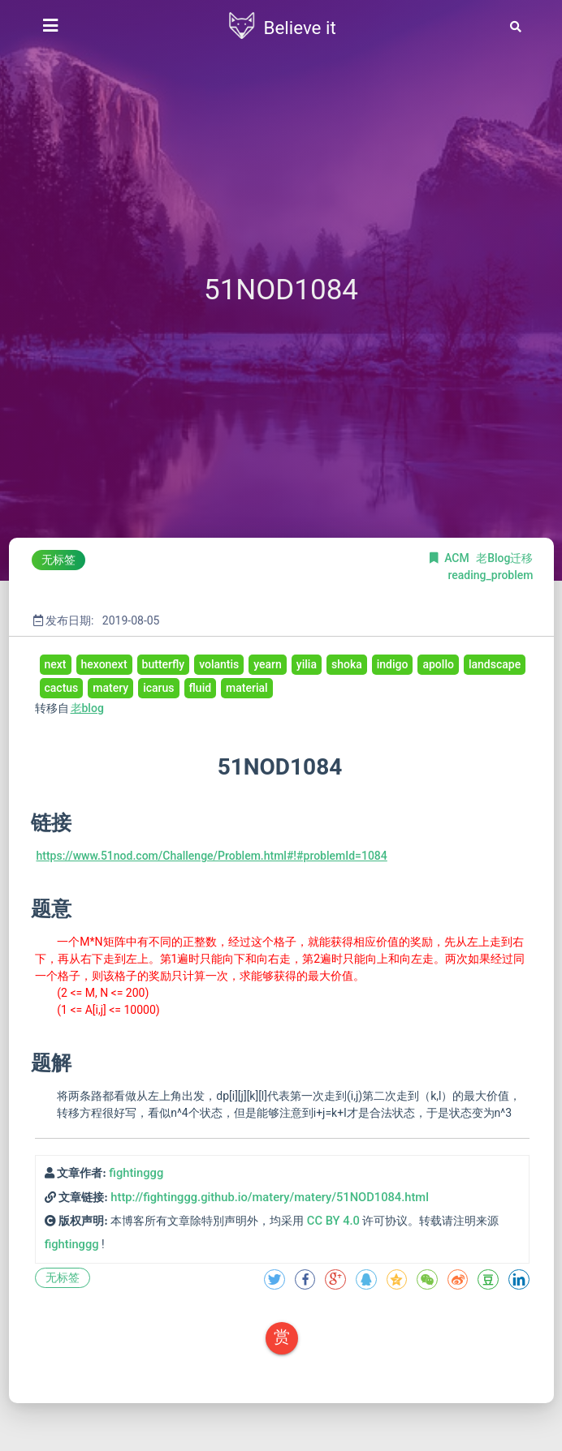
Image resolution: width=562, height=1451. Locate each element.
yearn (267, 664)
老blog (87, 708)
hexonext (104, 664)
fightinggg (136, 1173)
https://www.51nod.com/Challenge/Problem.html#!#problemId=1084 (212, 855)
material (247, 687)
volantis (219, 664)
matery (110, 687)
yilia (306, 664)
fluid (200, 687)
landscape (495, 664)
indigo (393, 664)
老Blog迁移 (504, 558)
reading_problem (490, 575)
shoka (346, 664)
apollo (437, 664)
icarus (158, 687)
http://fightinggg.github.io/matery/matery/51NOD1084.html (269, 1197)
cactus (62, 687)
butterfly (163, 664)
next (56, 664)
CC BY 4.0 (333, 1220)
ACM (458, 558)
